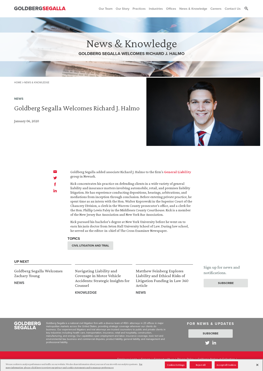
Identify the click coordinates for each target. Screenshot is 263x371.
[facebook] (55, 184)
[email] (55, 171)
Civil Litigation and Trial (90, 246)
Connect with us (164, 359)
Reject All (201, 366)
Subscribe (226, 283)
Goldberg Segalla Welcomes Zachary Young (38, 273)
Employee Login (127, 359)
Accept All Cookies (226, 366)
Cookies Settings (175, 366)
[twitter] (55, 178)
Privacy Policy (185, 359)
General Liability (177, 172)
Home (17, 82)
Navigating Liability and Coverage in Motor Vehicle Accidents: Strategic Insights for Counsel (102, 278)
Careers (145, 359)
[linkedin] (55, 190)
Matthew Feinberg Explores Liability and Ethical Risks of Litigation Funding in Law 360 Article (162, 278)
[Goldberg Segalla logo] (40, 9)
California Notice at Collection (216, 359)
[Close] (257, 366)
